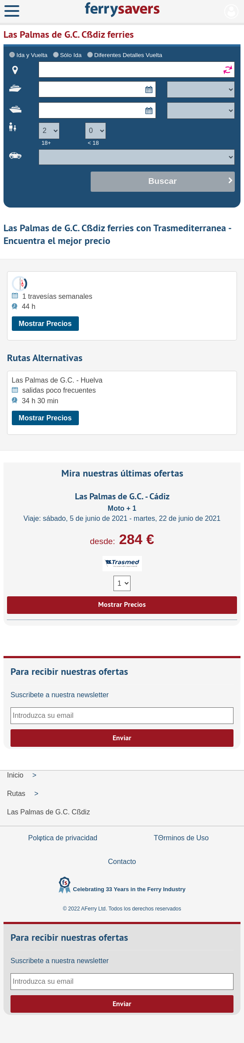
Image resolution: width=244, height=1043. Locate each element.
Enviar (122, 737)
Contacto (122, 861)
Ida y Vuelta (32, 55)
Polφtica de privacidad (62, 838)
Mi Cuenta (231, 11)
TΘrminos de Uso (181, 838)
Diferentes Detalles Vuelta (128, 55)
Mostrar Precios (45, 323)
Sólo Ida (70, 55)
